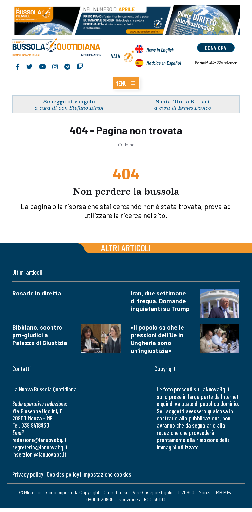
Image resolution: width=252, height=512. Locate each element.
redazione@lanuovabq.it (39, 439)
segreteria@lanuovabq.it (40, 447)
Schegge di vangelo (69, 101)
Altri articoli (126, 247)
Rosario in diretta (36, 293)
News (160, 49)
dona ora (216, 47)
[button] (126, 83)
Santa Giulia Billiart (183, 101)
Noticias (163, 63)
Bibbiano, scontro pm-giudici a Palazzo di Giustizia (39, 335)
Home (126, 144)
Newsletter (216, 63)
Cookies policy (63, 474)
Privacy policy (27, 474)
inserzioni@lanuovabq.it (39, 454)
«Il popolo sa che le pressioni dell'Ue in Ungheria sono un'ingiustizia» (157, 339)
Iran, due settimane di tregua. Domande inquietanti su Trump (160, 300)
